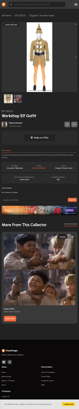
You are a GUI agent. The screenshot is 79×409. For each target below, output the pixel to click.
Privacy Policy (45, 376)
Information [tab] (6, 151)
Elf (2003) (7, 111)
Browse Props (6, 376)
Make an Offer (39, 137)
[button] (38, 90)
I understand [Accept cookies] (68, 404)
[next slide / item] (75, 57)
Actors (4, 385)
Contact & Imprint (47, 381)
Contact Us (5, 396)
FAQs (43, 385)
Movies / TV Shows (8, 381)
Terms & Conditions (48, 372)
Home (4, 372)
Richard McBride (39, 168)
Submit (72, 200)
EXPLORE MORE (70, 224)
